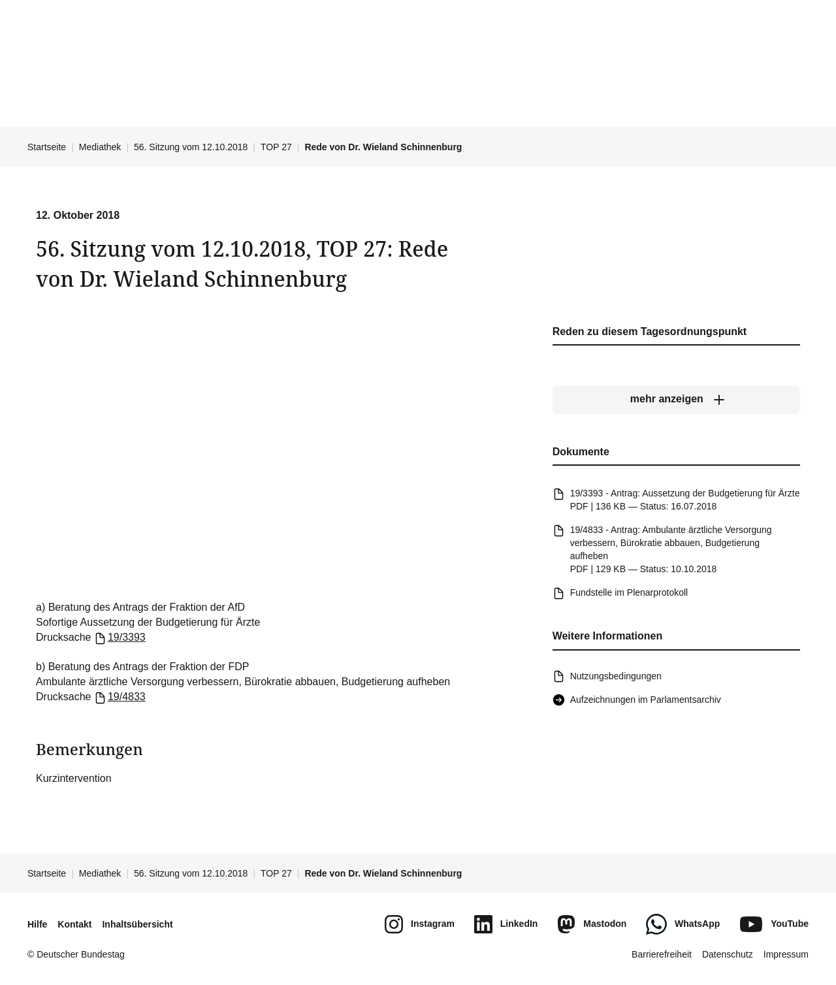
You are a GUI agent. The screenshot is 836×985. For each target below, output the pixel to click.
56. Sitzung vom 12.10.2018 (191, 147)
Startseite (46, 147)
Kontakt (74, 924)
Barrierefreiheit (662, 954)
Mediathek (100, 147)
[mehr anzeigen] (676, 399)
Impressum (786, 954)
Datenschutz (727, 954)
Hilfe (37, 924)
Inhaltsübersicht (137, 924)
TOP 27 (276, 147)
